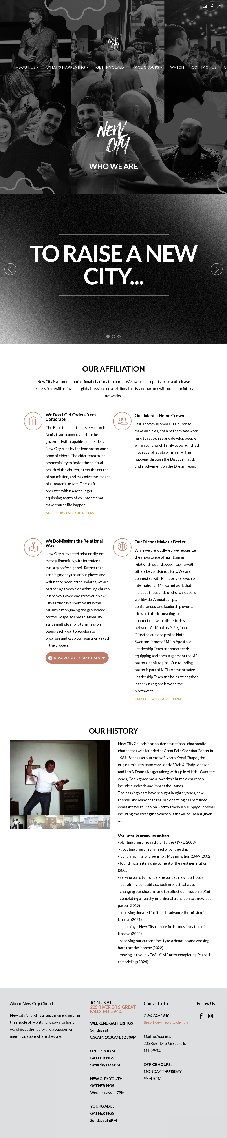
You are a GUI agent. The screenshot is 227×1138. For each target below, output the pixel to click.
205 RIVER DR (104, 1007)
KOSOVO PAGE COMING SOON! (76, 658)
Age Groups (149, 67)
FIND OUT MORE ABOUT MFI (158, 699)
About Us (27, 67)
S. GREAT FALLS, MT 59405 (113, 1009)
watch (177, 67)
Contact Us (204, 67)
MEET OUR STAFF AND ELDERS (70, 513)
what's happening (67, 67)
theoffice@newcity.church (166, 1022)
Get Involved (112, 67)
